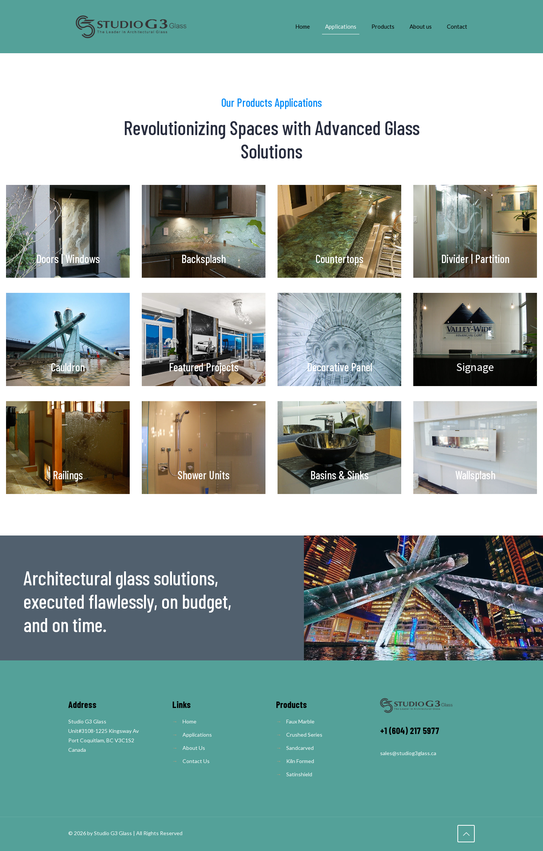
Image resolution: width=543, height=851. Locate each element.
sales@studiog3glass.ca (408, 753)
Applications (197, 734)
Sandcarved (300, 748)
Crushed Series (304, 734)
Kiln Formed (300, 761)
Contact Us (196, 761)
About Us (194, 748)
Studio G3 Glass (113, 833)
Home (189, 721)
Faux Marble (300, 721)
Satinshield (299, 774)
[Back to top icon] (466, 833)
